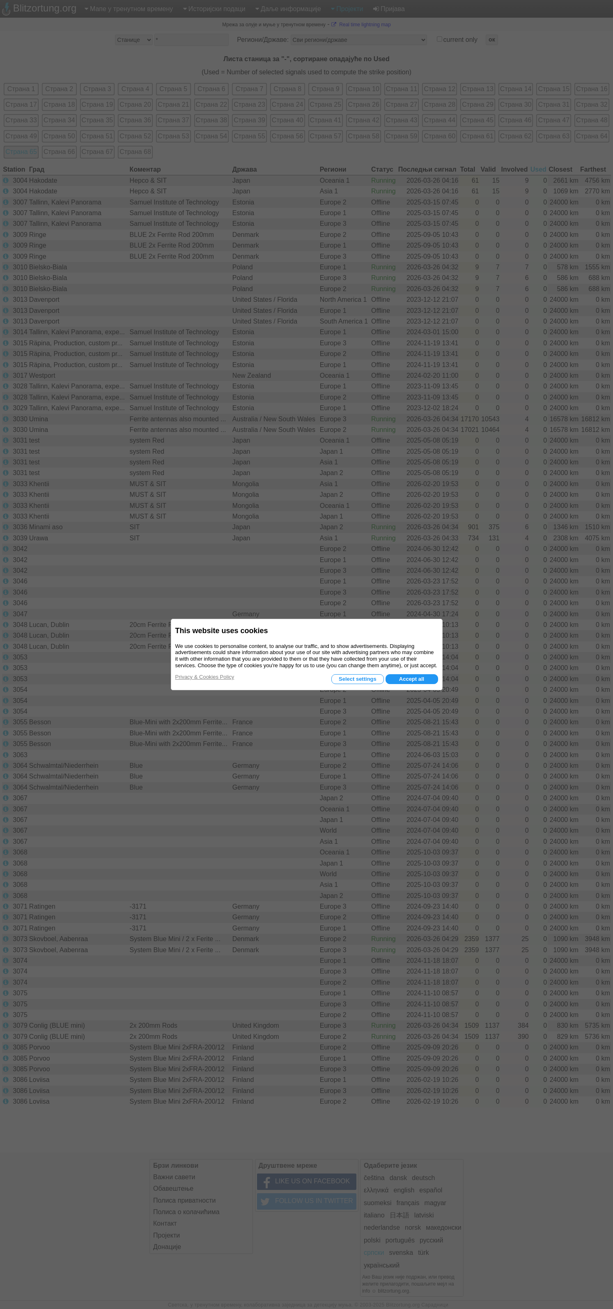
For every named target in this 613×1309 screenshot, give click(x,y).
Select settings (358, 679)
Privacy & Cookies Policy (204, 677)
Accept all (411, 679)
